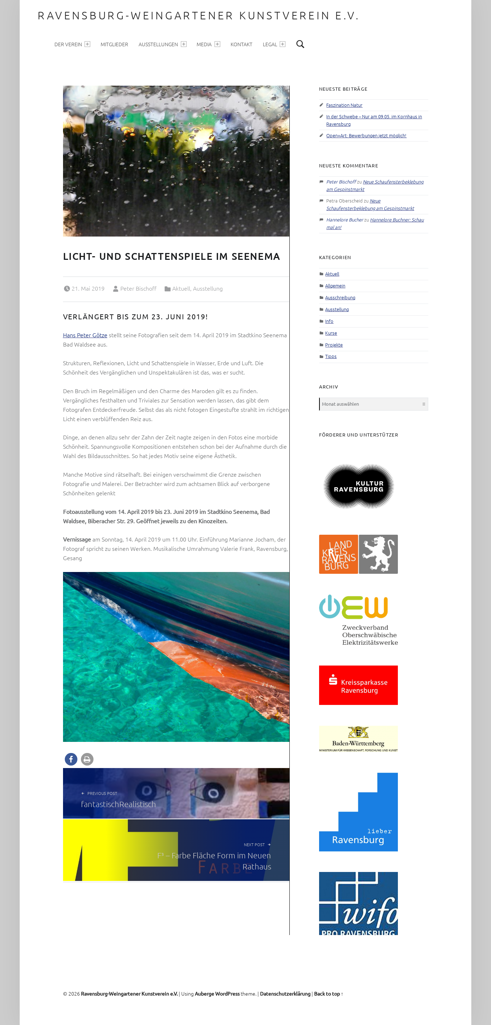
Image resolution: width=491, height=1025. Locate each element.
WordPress (227, 993)
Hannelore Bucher (344, 219)
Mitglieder (114, 44)
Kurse (331, 332)
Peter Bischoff (138, 288)
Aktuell (181, 288)
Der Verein (72, 44)
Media (208, 44)
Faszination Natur (344, 104)
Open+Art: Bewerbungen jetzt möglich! (366, 135)
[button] (71, 759)
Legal (274, 44)
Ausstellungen (162, 44)
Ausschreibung (340, 297)
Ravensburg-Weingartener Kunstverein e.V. (199, 15)
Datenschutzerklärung (285, 993)
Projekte (334, 344)
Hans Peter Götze (85, 335)
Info (329, 321)
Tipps (331, 356)
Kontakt (241, 44)
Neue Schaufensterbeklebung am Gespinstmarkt (370, 204)
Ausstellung (208, 288)
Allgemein (335, 285)
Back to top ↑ (328, 993)
